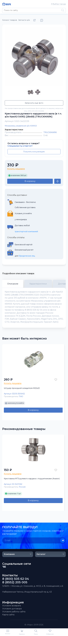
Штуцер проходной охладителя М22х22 (22, 388)
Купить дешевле (16, 169)
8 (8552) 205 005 (14, 582)
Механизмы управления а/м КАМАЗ (21, 126)
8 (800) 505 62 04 (15, 579)
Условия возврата (11, 605)
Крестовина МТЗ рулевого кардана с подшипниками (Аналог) (32, 478)
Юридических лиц (26, 256)
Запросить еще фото (34, 103)
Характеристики (38, 284)
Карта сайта (8, 614)
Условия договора (12, 608)
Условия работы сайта (13, 611)
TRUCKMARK (50, 132)
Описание (12, 284)
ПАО (21, 396)
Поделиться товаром (34, 20)
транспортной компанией (26, 231)
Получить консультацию (34, 152)
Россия (22, 487)
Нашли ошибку (41, 20)
